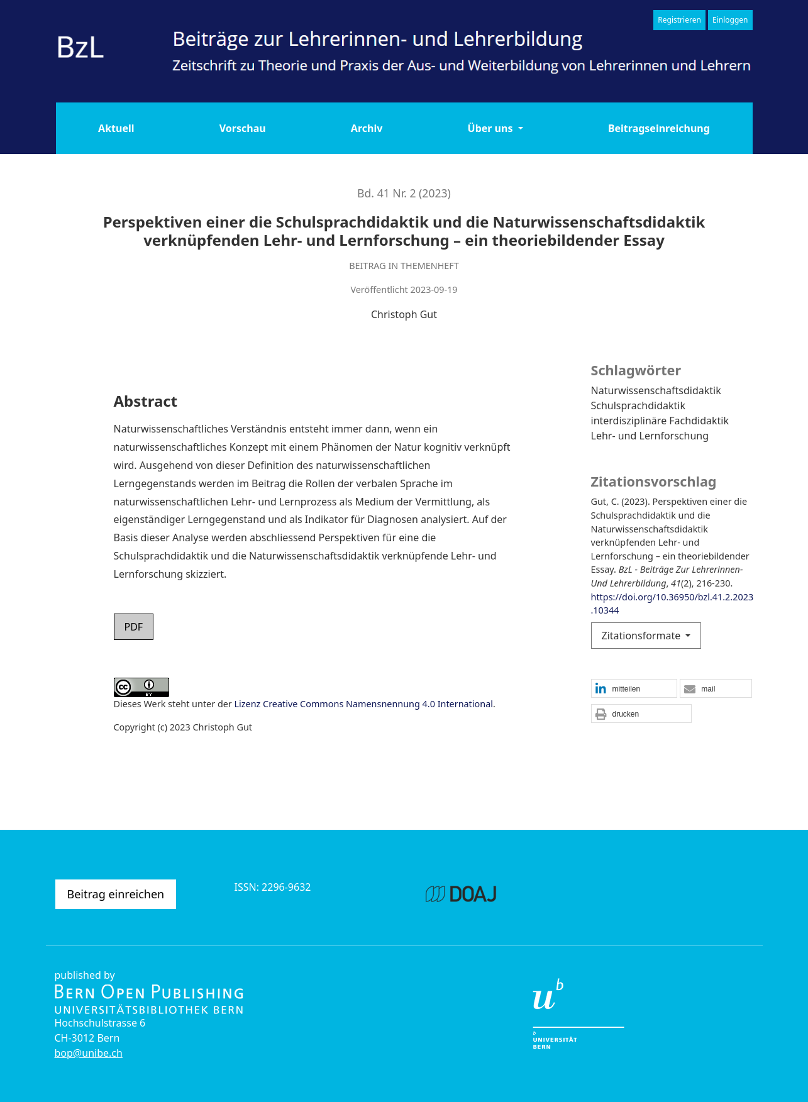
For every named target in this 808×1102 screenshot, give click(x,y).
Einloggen (730, 19)
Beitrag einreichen (116, 893)
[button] (634, 689)
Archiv (366, 128)
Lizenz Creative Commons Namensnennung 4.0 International (364, 704)
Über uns (492, 128)
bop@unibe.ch (89, 1053)
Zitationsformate (642, 635)
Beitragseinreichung (659, 128)
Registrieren (679, 19)
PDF (134, 627)
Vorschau (242, 128)
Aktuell (116, 128)
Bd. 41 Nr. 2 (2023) (404, 193)
